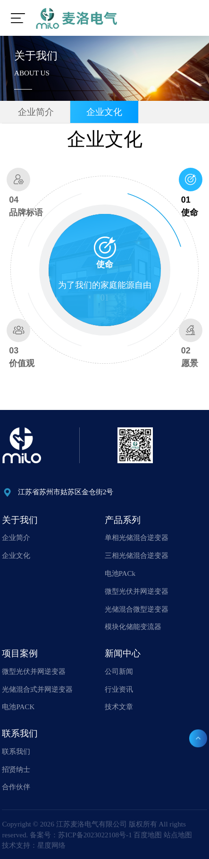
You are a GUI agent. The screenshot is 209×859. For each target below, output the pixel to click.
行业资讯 (119, 689)
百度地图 (148, 834)
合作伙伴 (16, 787)
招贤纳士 (16, 769)
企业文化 (104, 112)
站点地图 (178, 834)
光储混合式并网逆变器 (37, 689)
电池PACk (120, 573)
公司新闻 (119, 671)
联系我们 (16, 751)
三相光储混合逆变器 (136, 555)
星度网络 (51, 845)
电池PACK (18, 707)
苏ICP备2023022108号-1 (95, 834)
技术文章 (119, 707)
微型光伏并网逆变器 (136, 591)
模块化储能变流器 (133, 626)
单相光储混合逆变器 (136, 537)
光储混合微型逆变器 (136, 609)
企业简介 (36, 112)
